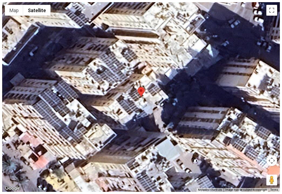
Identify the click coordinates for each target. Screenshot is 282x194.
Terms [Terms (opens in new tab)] (274, 189)
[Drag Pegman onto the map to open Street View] (271, 180)
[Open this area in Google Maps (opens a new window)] (12, 188)
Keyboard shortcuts (210, 189)
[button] (141, 92)
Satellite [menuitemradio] (37, 10)
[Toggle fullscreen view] (271, 10)
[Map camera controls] (271, 160)
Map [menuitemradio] (14, 10)
